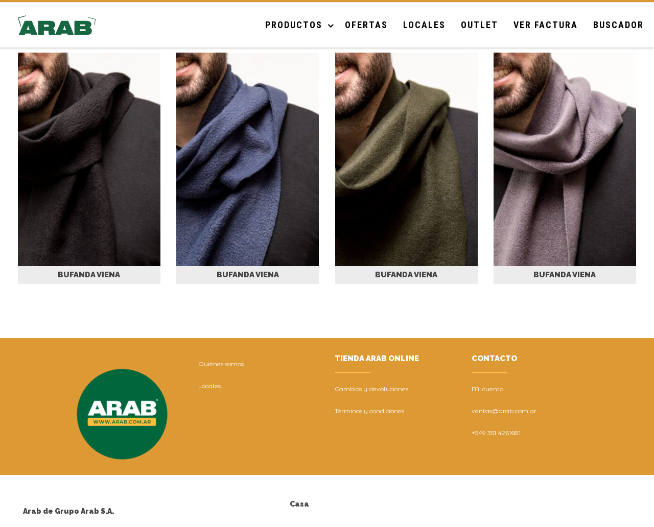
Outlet (479, 24)
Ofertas (366, 24)
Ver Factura (545, 24)
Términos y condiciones (369, 411)
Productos (293, 24)
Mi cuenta (488, 389)
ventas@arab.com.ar (504, 411)
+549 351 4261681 (496, 433)
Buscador (618, 24)
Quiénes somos (221, 364)
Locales (424, 24)
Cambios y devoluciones (371, 389)
